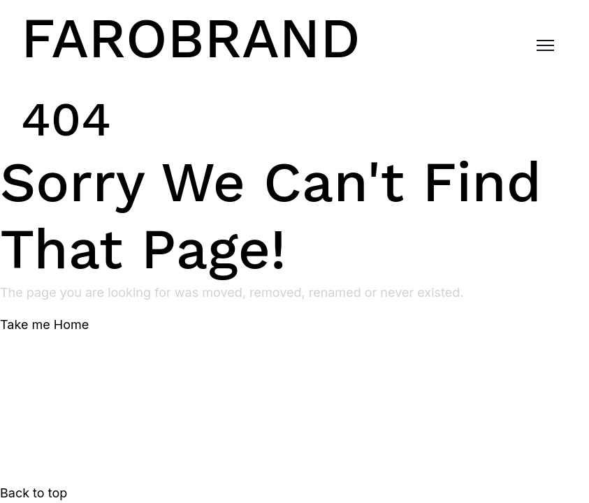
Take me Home (44, 324)
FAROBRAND (191, 38)
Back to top (33, 493)
